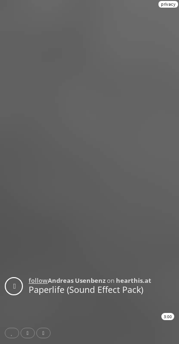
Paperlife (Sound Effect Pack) (86, 289)
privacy (168, 4)
